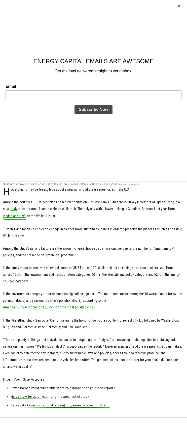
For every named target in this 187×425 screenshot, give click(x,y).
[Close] (179, 6)
